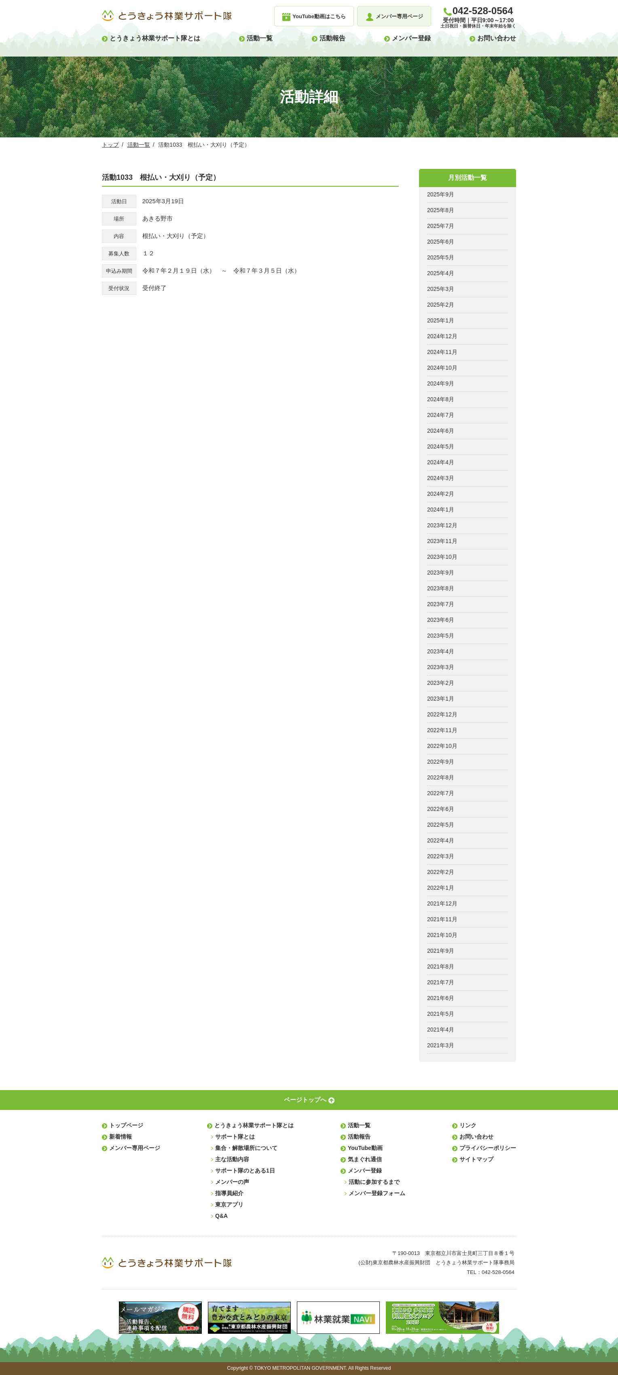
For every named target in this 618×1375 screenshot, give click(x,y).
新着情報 (120, 1136)
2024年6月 (440, 430)
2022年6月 (440, 809)
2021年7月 (440, 982)
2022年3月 (440, 856)
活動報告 (332, 38)
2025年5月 (440, 257)
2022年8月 (440, 777)
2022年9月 (440, 761)
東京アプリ (229, 1204)
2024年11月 (442, 352)
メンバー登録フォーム (377, 1193)
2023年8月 (440, 588)
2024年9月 (440, 383)
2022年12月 (442, 714)
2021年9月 (440, 951)
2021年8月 (440, 966)
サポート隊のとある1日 (245, 1170)
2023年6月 (440, 620)
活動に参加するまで (374, 1182)
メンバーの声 (232, 1182)
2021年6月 (440, 998)
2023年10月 (442, 557)
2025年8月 (440, 210)
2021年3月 (440, 1045)
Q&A (221, 1216)
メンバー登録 (411, 38)
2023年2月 (440, 683)
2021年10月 (442, 935)
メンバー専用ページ (134, 1148)
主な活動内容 (232, 1159)
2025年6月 (440, 241)
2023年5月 (440, 635)
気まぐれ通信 (365, 1159)
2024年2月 (440, 494)
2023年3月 (440, 667)
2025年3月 (440, 289)
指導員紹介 (229, 1193)
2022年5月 (440, 824)
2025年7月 (440, 226)
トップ (110, 144)
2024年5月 (440, 446)
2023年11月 (442, 541)
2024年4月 (440, 462)
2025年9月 (440, 194)
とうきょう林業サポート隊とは (155, 38)
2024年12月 (442, 336)
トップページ (126, 1125)
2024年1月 (440, 509)
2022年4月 (440, 840)
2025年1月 (440, 320)
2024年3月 (440, 478)
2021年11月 (442, 919)
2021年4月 (440, 1029)
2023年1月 (440, 698)
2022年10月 (442, 746)
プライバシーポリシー (487, 1148)
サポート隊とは (235, 1136)
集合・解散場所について (246, 1148)
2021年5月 (440, 1014)
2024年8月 (440, 399)
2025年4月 (440, 273)
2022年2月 (440, 872)
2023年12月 (442, 525)
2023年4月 (440, 651)
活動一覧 (260, 38)
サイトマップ (476, 1159)
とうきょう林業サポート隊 (166, 15)
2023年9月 (440, 572)
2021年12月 (442, 903)
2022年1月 (440, 887)
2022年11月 (442, 730)
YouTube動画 (365, 1148)
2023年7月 (440, 604)
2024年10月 (442, 367)
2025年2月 (440, 304)
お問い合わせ (496, 38)
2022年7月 (440, 793)
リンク (467, 1125)
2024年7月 (440, 415)
